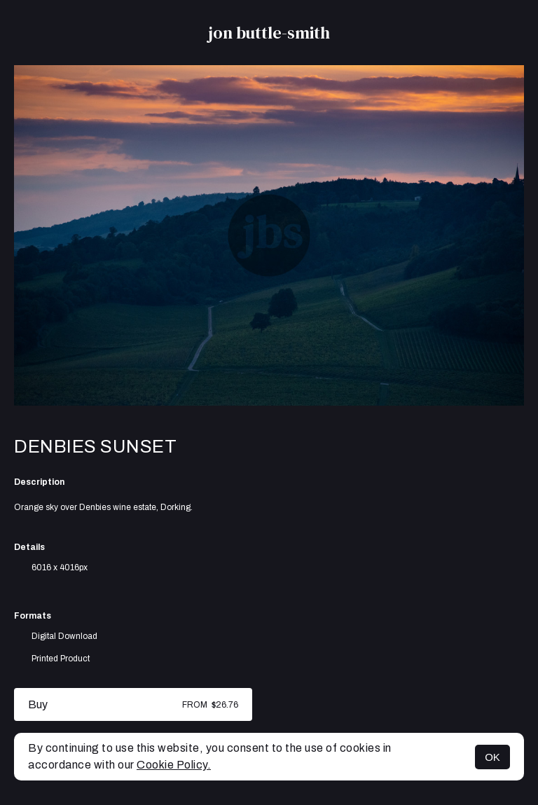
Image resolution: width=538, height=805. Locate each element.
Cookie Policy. (174, 765)
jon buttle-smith (269, 32)
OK (492, 757)
